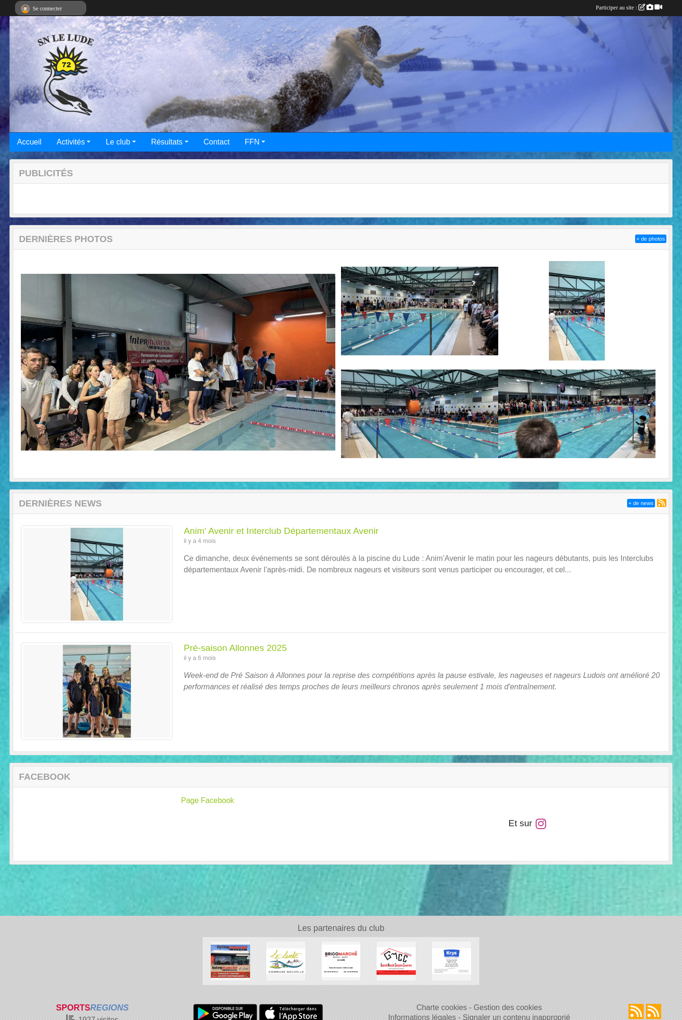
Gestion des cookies (508, 1007)
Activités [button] (71, 142)
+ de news (641, 503)
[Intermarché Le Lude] (230, 961)
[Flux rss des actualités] (636, 1011)
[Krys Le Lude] (451, 961)
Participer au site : (629, 7)
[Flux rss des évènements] (653, 1011)
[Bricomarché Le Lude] (341, 961)
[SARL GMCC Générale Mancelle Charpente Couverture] (396, 961)
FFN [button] (252, 142)
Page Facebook (207, 800)
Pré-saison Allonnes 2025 (235, 648)
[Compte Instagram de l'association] (541, 823)
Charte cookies (441, 1007)
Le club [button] (118, 142)
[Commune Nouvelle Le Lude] (286, 961)
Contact (217, 142)
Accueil (29, 142)
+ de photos (651, 239)
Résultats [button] (167, 142)
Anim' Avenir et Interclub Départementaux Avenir (281, 531)
